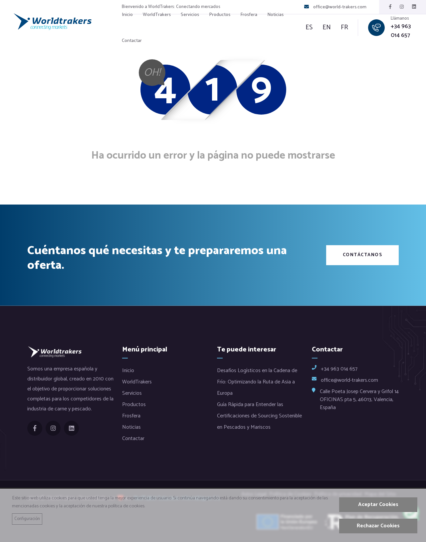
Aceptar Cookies (378, 504)
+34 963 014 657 (401, 31)
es (309, 28)
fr (344, 28)
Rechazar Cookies (378, 525)
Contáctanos (362, 255)
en (326, 28)
